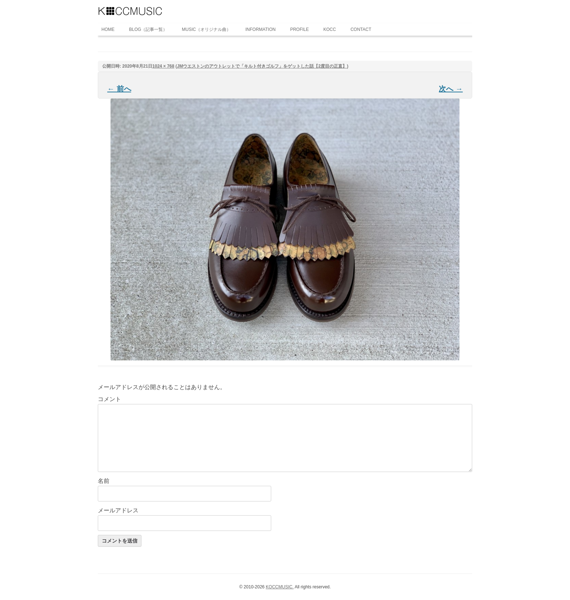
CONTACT (360, 29)
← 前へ (119, 89)
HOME (108, 29)
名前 (103, 481)
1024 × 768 (163, 66)
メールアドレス (118, 510)
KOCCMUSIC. (280, 586)
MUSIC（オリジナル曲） (206, 29)
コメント (109, 399)
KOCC (330, 29)
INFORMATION (260, 29)
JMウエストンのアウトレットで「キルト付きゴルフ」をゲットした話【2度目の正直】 (262, 66)
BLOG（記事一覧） (148, 29)
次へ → (451, 89)
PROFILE (299, 29)
